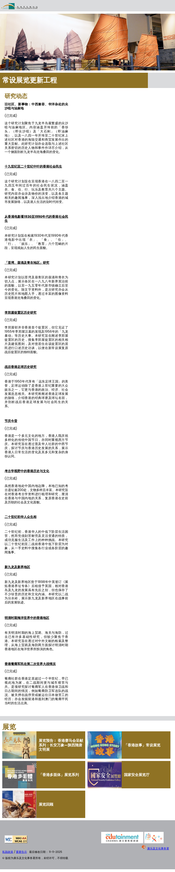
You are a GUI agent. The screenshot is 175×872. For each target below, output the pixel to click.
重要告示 (21, 852)
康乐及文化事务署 (158, 848)
